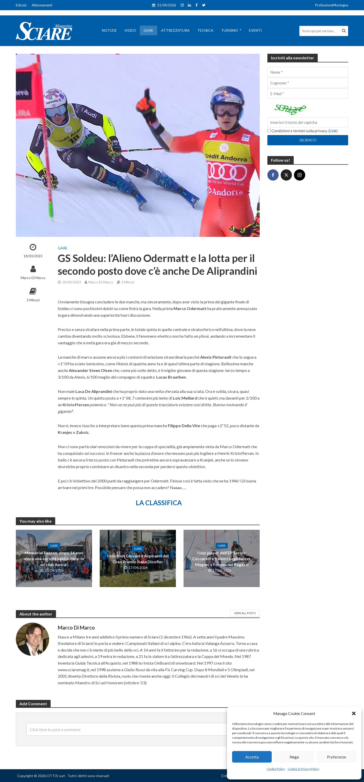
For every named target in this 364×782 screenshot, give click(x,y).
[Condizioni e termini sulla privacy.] (269, 130)
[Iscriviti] (307, 140)
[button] (353, 713)
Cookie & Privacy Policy (303, 769)
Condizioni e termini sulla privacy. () (302, 130)
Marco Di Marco (33, 278)
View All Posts (245, 613)
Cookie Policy (276, 769)
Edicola (21, 5)
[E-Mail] (307, 94)
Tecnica (205, 30)
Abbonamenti (42, 5)
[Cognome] (307, 83)
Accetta (252, 757)
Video (130, 30)
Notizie (109, 30)
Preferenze (336, 757)
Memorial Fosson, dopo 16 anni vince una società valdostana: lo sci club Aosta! (54, 558)
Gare (148, 30)
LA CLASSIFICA (159, 503)
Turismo (229, 30)
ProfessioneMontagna (331, 5)
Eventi (255, 30)
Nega (294, 757)
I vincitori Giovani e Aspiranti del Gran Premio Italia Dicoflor (137, 558)
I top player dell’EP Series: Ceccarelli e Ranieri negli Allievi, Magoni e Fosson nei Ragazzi (221, 558)
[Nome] (307, 72)
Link (332, 130)
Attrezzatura (175, 30)
